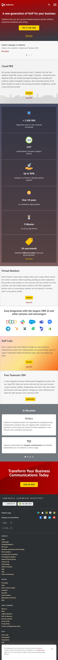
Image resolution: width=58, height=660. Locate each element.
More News (5, 51)
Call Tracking (5, 564)
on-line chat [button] (25, 504)
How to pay (5, 635)
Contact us (9, 504)
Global (29, 113)
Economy (4, 593)
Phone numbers (6, 552)
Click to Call (5, 562)
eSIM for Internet (7, 567)
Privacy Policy (6, 624)
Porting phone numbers (9, 557)
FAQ (3, 642)
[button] (26, 55)
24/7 (29, 140)
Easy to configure (29, 217)
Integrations (5, 640)
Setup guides (5, 637)
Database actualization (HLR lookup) (13, 549)
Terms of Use (5, 621)
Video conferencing (7, 574)
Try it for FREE (29, 28)
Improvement (29, 193)
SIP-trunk (4, 547)
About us (4, 609)
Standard (4, 590)
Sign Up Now (29, 484)
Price (29, 241)
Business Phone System (9, 559)
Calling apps (5, 542)
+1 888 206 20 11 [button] (8, 498)
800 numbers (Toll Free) (9, 598)
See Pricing (29, 258)
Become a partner (7, 619)
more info (29, 98)
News (3, 611)
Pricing (29, 35)
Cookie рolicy (40, 650)
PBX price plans (29, 253)
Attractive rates (29, 166)
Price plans (5, 583)
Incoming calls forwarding (9, 554)
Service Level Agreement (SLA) (11, 626)
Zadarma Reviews (7, 614)
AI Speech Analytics (7, 544)
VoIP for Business (7, 616)
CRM (3, 572)
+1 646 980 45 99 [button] (22, 498)
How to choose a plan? (8, 588)
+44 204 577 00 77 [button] (36, 498)
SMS (3, 569)
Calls (3, 539)
